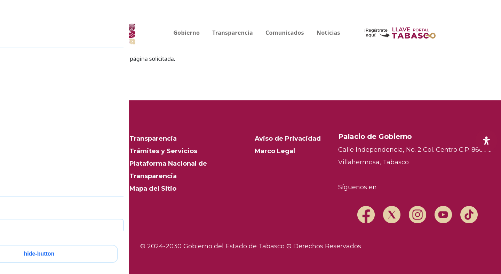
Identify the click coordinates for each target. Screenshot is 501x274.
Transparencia (153, 138)
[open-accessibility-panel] (486, 141)
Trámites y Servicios (163, 151)
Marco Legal (275, 151)
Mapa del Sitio (152, 188)
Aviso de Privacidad (288, 138)
